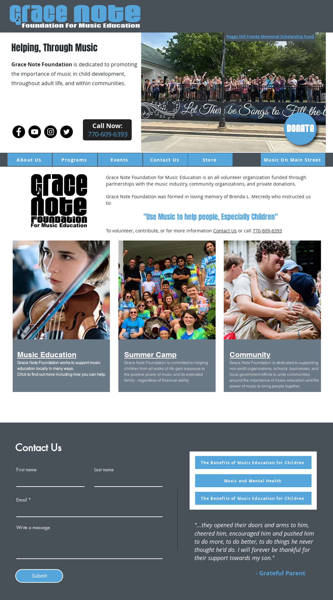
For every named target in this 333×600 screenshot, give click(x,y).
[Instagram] (50, 131)
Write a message (33, 527)
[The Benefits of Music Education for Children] (253, 462)
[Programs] (75, 159)
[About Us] (29, 159)
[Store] (210, 159)
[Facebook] (18, 131)
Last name (103, 469)
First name (26, 469)
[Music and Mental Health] (253, 480)
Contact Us (225, 231)
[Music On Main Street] (293, 159)
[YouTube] (34, 131)
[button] (233, 92)
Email (21, 500)
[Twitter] (66, 131)
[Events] (120, 159)
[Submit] (39, 576)
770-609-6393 (267, 231)
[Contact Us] (165, 159)
